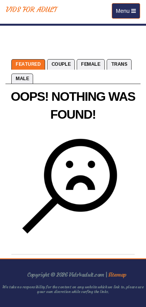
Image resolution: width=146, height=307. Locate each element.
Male (22, 78)
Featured (28, 64)
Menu (128, 13)
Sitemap (117, 274)
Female (90, 64)
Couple (60, 64)
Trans (119, 64)
